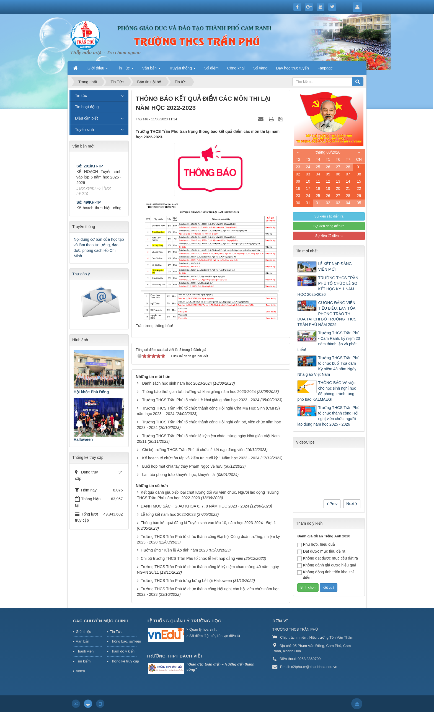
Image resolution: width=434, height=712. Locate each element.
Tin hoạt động (87, 107)
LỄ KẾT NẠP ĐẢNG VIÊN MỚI (335, 266)
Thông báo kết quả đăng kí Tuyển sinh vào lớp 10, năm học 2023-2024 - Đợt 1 (208, 523)
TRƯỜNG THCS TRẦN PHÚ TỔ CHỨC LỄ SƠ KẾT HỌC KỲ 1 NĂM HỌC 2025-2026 (327, 286)
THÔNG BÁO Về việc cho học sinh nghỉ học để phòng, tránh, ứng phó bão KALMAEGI (326, 391)
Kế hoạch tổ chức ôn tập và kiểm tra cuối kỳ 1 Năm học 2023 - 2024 (200, 458)
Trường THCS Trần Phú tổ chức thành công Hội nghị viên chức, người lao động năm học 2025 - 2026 (328, 415)
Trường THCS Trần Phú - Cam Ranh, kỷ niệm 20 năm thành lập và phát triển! (328, 341)
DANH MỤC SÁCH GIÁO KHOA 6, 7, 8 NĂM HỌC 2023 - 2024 (195, 506)
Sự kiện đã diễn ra (329, 236)
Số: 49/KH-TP (88, 208)
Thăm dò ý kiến (122, 651)
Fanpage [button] (325, 68)
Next (351, 503)
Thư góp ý (81, 274)
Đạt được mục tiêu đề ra (321, 551)
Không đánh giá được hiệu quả (326, 565)
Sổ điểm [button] (211, 68)
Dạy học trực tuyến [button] (292, 68)
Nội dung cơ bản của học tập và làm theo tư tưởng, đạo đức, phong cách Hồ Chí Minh (99, 247)
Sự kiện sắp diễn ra (328, 216)
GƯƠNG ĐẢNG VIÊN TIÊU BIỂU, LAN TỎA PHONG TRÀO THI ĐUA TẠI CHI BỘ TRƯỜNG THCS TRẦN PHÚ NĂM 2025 (326, 314)
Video (80, 671)
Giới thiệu (83, 632)
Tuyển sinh (84, 129)
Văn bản (82, 641)
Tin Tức (116, 632)
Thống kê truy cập (123, 661)
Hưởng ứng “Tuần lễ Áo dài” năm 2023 (174, 550)
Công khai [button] (236, 68)
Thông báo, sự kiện (123, 641)
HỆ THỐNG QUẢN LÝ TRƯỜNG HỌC (183, 620)
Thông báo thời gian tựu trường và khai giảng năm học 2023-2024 (199, 391)
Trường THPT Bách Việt (174, 656)
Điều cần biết (86, 118)
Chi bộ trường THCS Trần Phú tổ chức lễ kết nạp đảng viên (193, 449)
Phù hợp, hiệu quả (316, 544)
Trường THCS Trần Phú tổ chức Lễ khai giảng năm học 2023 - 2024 (200, 400)
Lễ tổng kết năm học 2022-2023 (168, 514)
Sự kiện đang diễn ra (328, 226)
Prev (332, 503)
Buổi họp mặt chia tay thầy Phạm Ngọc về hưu (182, 466)
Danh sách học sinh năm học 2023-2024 (177, 383)
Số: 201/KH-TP (89, 172)
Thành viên (85, 651)
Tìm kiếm (83, 661)
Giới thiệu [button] (97, 70)
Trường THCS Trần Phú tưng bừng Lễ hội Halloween (186, 580)
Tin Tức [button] (125, 70)
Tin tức (81, 95)
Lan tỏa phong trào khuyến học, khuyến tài (179, 474)
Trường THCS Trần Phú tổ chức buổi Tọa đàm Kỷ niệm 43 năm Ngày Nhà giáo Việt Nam (328, 366)
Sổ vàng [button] (260, 68)
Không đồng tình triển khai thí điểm (325, 575)
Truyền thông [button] (182, 70)
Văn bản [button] (151, 70)
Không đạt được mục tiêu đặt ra (327, 558)
